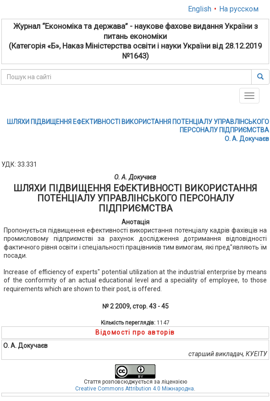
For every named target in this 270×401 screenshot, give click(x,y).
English (199, 9)
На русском (239, 9)
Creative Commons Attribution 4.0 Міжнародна (134, 388)
